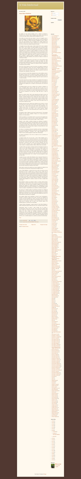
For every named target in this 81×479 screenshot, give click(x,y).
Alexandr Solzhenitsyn (55, 47)
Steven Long (54, 386)
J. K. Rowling (54, 176)
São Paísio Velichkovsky (55, 367)
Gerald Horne (54, 149)
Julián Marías (54, 215)
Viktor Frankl (54, 403)
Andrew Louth (54, 62)
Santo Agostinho (54, 328)
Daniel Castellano (54, 100)
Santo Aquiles (54, 329)
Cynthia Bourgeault (55, 99)
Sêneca (53, 379)
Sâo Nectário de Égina (55, 362)
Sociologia (53, 381)
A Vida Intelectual (28, 4)
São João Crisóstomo (55, 350)
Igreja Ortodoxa (54, 166)
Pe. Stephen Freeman (55, 293)
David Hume (54, 103)
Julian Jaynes (54, 214)
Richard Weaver (54, 312)
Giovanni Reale (54, 153)
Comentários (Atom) (25, 226)
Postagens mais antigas (43, 224)
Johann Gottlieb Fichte (55, 194)
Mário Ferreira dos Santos (56, 242)
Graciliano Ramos (54, 157)
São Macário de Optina (55, 358)
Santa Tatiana (54, 325)
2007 (53, 456)
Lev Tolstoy (53, 225)
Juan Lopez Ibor (54, 212)
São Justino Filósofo (55, 355)
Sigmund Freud (54, 380)
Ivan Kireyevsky (54, 175)
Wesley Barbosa (54, 408)
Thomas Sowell (54, 394)
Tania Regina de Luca (55, 388)
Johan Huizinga (54, 193)
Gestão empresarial (55, 150)
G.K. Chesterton (54, 140)
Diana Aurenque (54, 105)
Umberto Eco (54, 399)
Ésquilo (53, 126)
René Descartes (54, 308)
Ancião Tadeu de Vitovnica (56, 58)
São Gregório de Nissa (55, 340)
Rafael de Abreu (54, 304)
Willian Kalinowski (55, 412)
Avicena (53, 74)
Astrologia (53, 73)
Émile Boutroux (54, 121)
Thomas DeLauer (54, 393)
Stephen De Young (55, 384)
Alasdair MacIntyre (55, 39)
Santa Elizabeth (54, 321)
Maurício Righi (54, 251)
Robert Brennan (54, 313)
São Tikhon (53, 376)
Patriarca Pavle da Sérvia (55, 276)
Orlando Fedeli (54, 273)
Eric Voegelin (54, 122)
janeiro (54, 436)
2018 (53, 439)
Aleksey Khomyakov (55, 46)
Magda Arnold (54, 235)
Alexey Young (54, 48)
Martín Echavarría (54, 243)
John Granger (54, 197)
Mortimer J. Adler (54, 268)
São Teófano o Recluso (55, 375)
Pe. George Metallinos (55, 286)
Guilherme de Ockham (55, 158)
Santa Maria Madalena (25, 13)
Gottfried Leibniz (54, 155)
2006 (53, 458)
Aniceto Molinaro (54, 64)
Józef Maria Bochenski (55, 210)
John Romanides (54, 201)
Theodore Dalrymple (55, 390)
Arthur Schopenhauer (55, 72)
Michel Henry (54, 264)
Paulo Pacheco (54, 280)
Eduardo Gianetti (54, 114)
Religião (53, 307)
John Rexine (54, 199)
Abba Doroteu (54, 37)
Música (53, 269)
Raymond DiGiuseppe (55, 306)
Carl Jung (53, 85)
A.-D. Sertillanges (54, 35)
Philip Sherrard (54, 294)
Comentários (54, 15)
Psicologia (53, 303)
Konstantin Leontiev (55, 219)
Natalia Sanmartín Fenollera (56, 271)
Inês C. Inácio (54, 170)
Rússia (53, 320)
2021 (53, 428)
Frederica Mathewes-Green (56, 135)
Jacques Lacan (54, 177)
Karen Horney (54, 216)
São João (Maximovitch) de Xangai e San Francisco (56, 347)
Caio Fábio (53, 83)
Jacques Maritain (54, 179)
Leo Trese (53, 221)
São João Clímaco (54, 349)
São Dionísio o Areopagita (56, 336)
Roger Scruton (54, 316)
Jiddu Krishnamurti (55, 190)
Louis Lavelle (54, 229)
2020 (53, 430)
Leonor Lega (54, 224)
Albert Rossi (54, 43)
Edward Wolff (58, 464)
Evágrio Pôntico (54, 130)
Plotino (53, 299)
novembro (54, 431)
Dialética (53, 104)
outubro (54, 433)
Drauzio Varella (54, 108)
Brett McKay (54, 81)
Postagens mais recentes (23, 224)
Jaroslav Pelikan (54, 185)
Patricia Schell (54, 277)
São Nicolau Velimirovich (56, 366)
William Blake (54, 411)
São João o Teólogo (55, 354)
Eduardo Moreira (54, 116)
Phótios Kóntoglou (55, 295)
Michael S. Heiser (54, 263)
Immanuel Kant (54, 167)
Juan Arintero (54, 211)
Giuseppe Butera (54, 154)
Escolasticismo (54, 125)
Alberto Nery (54, 44)
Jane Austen (53, 184)
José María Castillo (55, 206)
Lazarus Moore (54, 220)
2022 (53, 427)
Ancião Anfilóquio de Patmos (56, 52)
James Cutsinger (54, 180)
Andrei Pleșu (54, 59)
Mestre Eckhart (54, 253)
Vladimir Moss (54, 406)
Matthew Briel (54, 248)
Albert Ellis (53, 42)
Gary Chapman (54, 144)
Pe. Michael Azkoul (55, 289)
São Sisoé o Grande (55, 371)
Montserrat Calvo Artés (55, 267)
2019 (53, 438)
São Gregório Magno (55, 343)
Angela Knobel (54, 63)
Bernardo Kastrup (54, 78)
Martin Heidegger (54, 244)
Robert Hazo (54, 315)
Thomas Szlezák (54, 395)
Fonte (20, 217)
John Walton (54, 203)
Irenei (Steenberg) (54, 172)
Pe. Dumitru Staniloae (55, 284)
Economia (53, 112)
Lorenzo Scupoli (54, 228)
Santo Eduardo (54, 330)
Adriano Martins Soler (55, 38)
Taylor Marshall (54, 389)
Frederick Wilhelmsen (55, 136)
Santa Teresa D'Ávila (55, 326)
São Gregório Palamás (55, 345)
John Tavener (54, 202)
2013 (53, 447)
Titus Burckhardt (54, 397)
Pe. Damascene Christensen (56, 281)
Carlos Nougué (54, 87)
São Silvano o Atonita (55, 368)
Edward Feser (54, 118)
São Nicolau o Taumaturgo (56, 364)
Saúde (53, 377)
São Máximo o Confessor (56, 359)
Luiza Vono (53, 234)
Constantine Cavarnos (55, 94)
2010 (53, 452)
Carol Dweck (54, 90)
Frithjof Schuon (54, 138)
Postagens (53, 13)
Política (53, 302)
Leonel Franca (54, 223)
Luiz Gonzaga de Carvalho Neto (57, 232)
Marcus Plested (54, 239)
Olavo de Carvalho (55, 272)
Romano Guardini (54, 317)
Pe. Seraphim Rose (55, 291)
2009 (53, 453)
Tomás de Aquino (54, 398)
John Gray (53, 198)
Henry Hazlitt (54, 162)
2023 (53, 425)
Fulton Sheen (54, 139)
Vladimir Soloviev (55, 407)
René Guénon (54, 311)
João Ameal (53, 192)
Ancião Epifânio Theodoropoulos (54, 55)
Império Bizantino (54, 168)
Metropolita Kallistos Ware (56, 260)
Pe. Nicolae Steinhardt (55, 290)
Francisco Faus (54, 134)
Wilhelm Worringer (55, 410)
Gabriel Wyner (54, 143)
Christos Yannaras (54, 91)
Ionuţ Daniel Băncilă (55, 171)
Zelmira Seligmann (55, 416)
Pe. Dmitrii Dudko (55, 282)
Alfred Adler (54, 51)
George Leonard (54, 148)
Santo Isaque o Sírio (55, 334)
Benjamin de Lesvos (55, 77)
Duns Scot (53, 109)
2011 (53, 450)
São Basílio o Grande (55, 335)
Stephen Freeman (54, 385)
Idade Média (54, 163)
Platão (53, 298)
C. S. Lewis (53, 82)
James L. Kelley (54, 181)
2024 (53, 424)
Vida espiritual (54, 402)
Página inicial (33, 224)
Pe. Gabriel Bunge (54, 285)
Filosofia (53, 131)
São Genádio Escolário (55, 339)
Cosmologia (54, 96)
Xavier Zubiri (54, 415)
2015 (53, 444)
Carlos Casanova (54, 86)
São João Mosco (54, 353)
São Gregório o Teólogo (55, 344)
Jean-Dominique (54, 188)
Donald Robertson (54, 107)
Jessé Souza (53, 189)
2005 (53, 459)
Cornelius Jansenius (55, 95)
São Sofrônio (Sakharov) (55, 372)
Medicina (53, 252)
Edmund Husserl (54, 113)
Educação (53, 117)
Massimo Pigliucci (55, 247)
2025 (53, 422)
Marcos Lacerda (54, 238)
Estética (53, 127)
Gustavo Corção (54, 159)
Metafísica (53, 255)
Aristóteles (53, 67)
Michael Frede (54, 262)
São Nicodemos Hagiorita (56, 363)
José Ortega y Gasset (55, 207)
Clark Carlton (54, 92)
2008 (53, 455)
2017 (53, 441)
